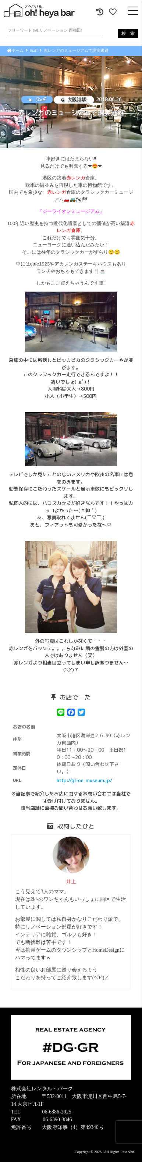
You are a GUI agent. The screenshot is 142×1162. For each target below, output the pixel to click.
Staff (34, 50)
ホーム (15, 50)
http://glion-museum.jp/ (84, 780)
